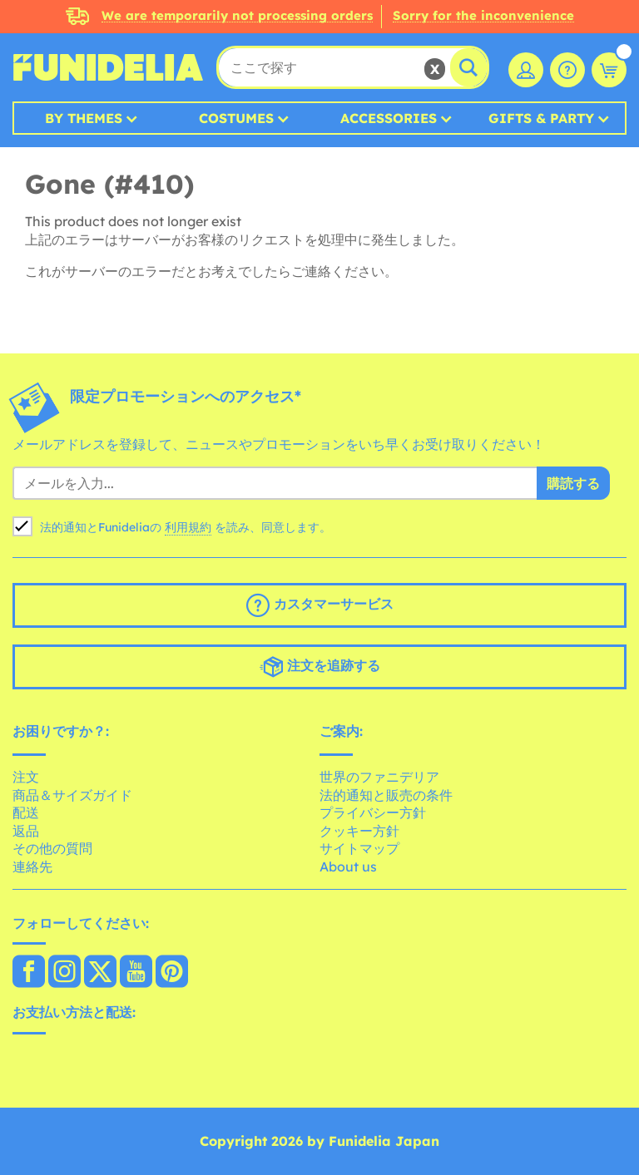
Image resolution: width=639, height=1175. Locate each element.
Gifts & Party (541, 118)
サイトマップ (359, 848)
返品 (25, 830)
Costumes (236, 118)
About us (348, 866)
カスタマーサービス (320, 605)
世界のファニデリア (379, 776)
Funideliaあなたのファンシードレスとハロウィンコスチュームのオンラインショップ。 (108, 67)
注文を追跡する (320, 667)
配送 (25, 812)
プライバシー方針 (373, 812)
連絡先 (32, 866)
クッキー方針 (359, 830)
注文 (25, 776)
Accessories (388, 118)
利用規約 (188, 527)
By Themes (83, 118)
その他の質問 (52, 848)
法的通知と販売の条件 (386, 795)
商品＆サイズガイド (72, 795)
